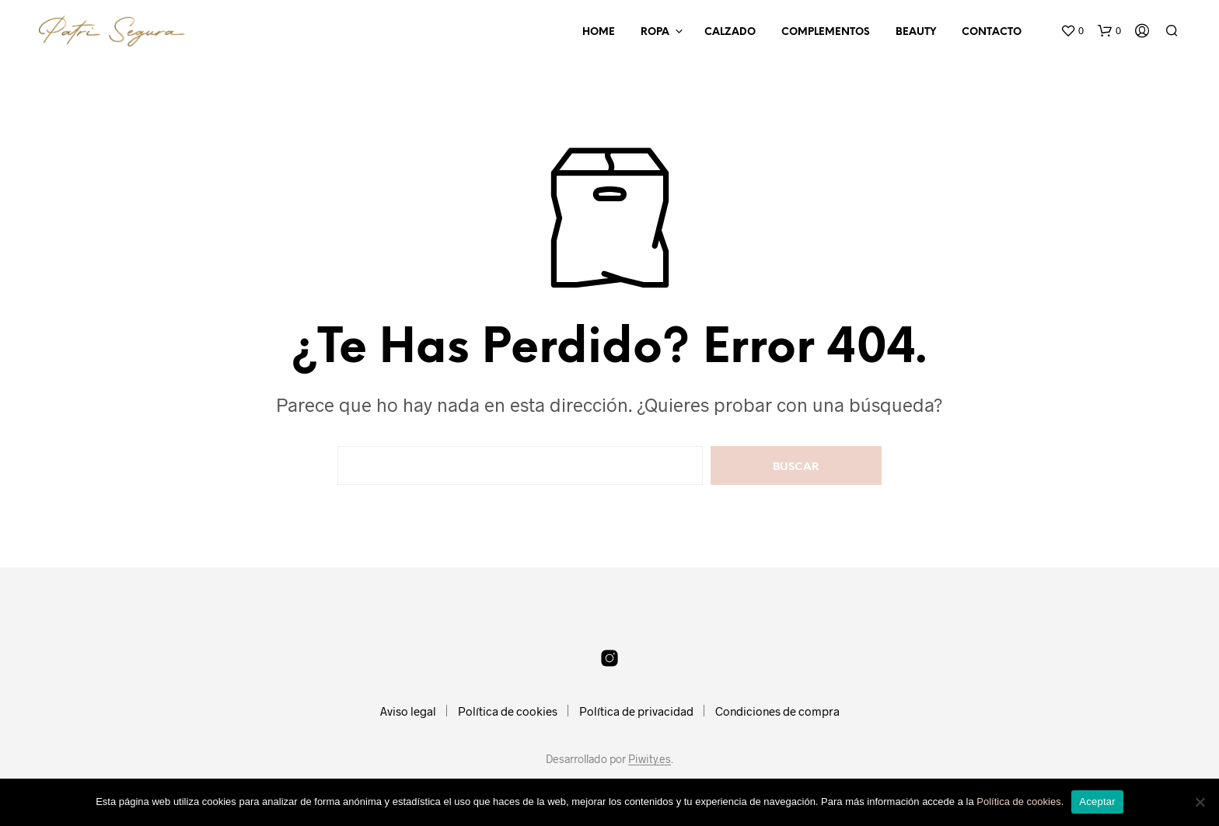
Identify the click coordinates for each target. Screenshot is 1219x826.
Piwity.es (649, 759)
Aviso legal (408, 711)
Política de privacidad (636, 711)
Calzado (730, 32)
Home (598, 32)
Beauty (916, 32)
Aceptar (1097, 801)
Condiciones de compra (777, 711)
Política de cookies (507, 711)
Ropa (655, 32)
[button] (1072, 31)
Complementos (825, 32)
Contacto (992, 32)
